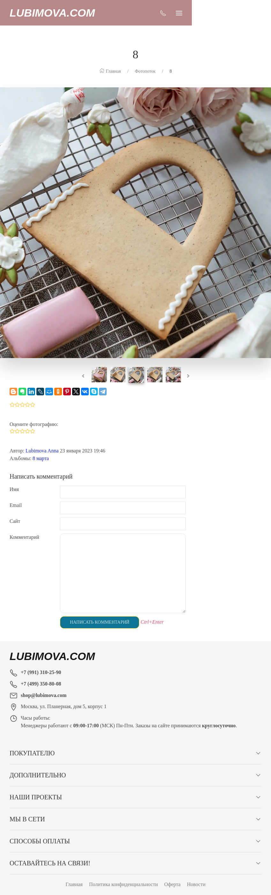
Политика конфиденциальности (123, 871)
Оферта (172, 871)
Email (16, 492)
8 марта (41, 445)
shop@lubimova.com (43, 682)
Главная (74, 871)
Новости (196, 871)
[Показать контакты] (242, 13)
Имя (14, 476)
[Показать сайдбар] (258, 13)
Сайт (15, 508)
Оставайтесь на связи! (50, 850)
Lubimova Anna (42, 438)
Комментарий (24, 524)
